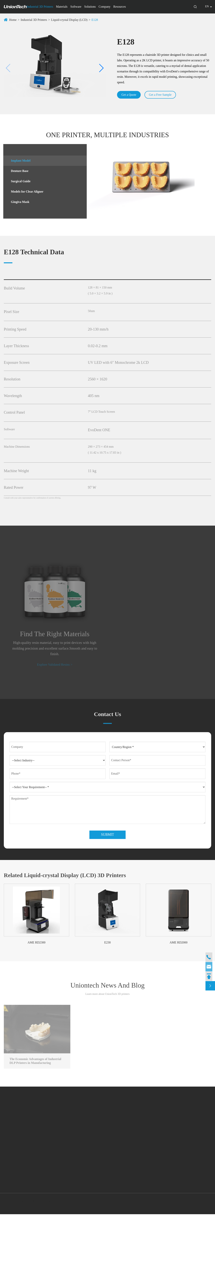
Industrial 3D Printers (40, 6)
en (207, 6)
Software (75, 6)
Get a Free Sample (162, 94)
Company (104, 6)
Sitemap (188, 1257)
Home (13, 19)
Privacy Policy (205, 1257)
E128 (94, 19)
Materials (61, 6)
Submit (107, 889)
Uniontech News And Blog (108, 1042)
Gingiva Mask (18, 201)
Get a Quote (129, 94)
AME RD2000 (179, 997)
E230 (107, 997)
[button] (8, 68)
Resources (119, 6)
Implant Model (18, 160)
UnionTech (24, 1257)
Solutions (90, 6)
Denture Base (17, 171)
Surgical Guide (18, 181)
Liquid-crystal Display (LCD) (69, 19)
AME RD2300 (36, 997)
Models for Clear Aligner (25, 191)
